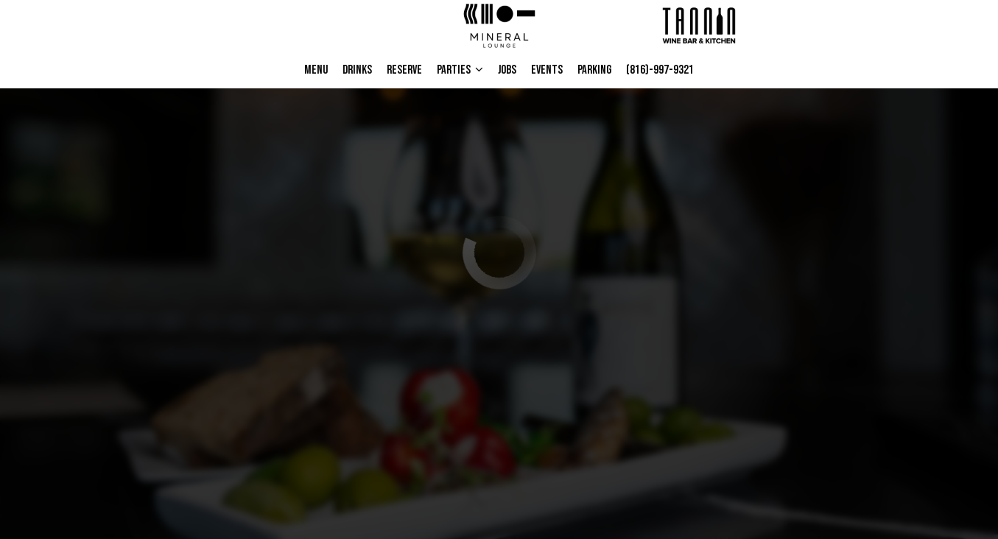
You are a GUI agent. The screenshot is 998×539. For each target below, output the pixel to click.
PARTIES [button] (460, 70)
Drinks (357, 70)
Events (547, 70)
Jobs (507, 70)
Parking (594, 70)
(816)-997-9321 (656, 70)
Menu (316, 70)
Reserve (404, 70)
